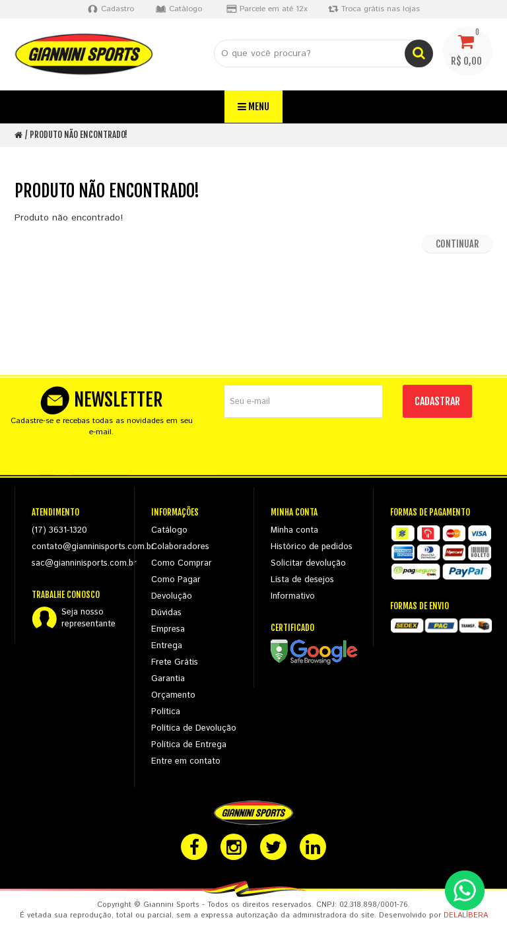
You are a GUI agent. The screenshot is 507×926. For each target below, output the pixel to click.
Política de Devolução (193, 728)
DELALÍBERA (466, 915)
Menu (253, 106)
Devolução (171, 596)
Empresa (168, 629)
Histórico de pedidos (312, 547)
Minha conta (294, 530)
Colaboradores (180, 547)
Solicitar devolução (308, 563)
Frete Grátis (174, 662)
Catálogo (169, 530)
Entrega (166, 646)
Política (165, 712)
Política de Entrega (188, 745)
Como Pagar (176, 580)
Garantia (168, 679)
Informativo (293, 596)
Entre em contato (185, 761)
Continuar (457, 243)
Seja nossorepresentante (88, 618)
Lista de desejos (302, 580)
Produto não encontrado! (78, 134)
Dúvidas (166, 613)
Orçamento (173, 695)
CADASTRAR (437, 401)
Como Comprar (181, 563)
